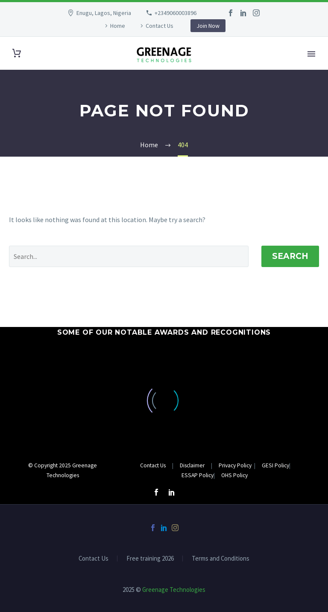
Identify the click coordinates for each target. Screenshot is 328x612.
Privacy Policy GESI (246, 465)
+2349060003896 (175, 13)
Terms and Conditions (220, 559)
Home (117, 26)
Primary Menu (311, 53)
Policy (281, 465)
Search (290, 256)
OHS (223, 475)
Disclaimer (193, 465)
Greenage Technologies (173, 589)
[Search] (129, 256)
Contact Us (159, 26)
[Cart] (16, 53)
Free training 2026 (150, 559)
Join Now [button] (208, 26)
